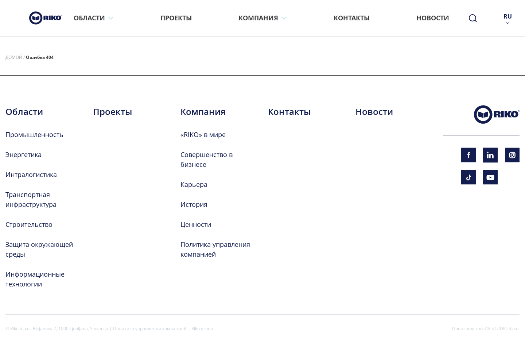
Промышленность (34, 134)
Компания (203, 111)
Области (24, 111)
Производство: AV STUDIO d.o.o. (486, 328)
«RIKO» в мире (203, 134)
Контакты (289, 111)
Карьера (193, 184)
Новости (374, 111)
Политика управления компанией (150, 328)
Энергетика (23, 154)
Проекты (112, 111)
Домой (13, 57)
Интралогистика (31, 174)
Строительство (28, 224)
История (193, 204)
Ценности (195, 224)
